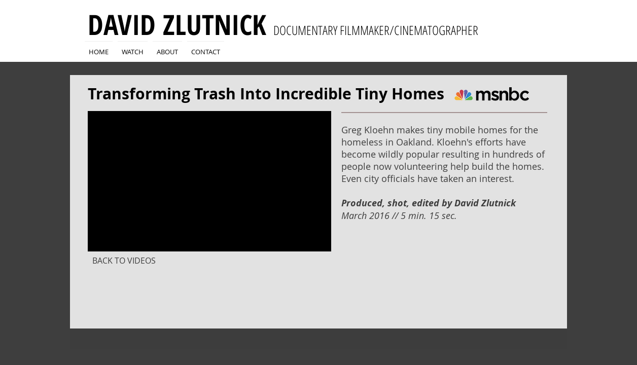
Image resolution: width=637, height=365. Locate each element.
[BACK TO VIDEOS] (124, 260)
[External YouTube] (209, 181)
